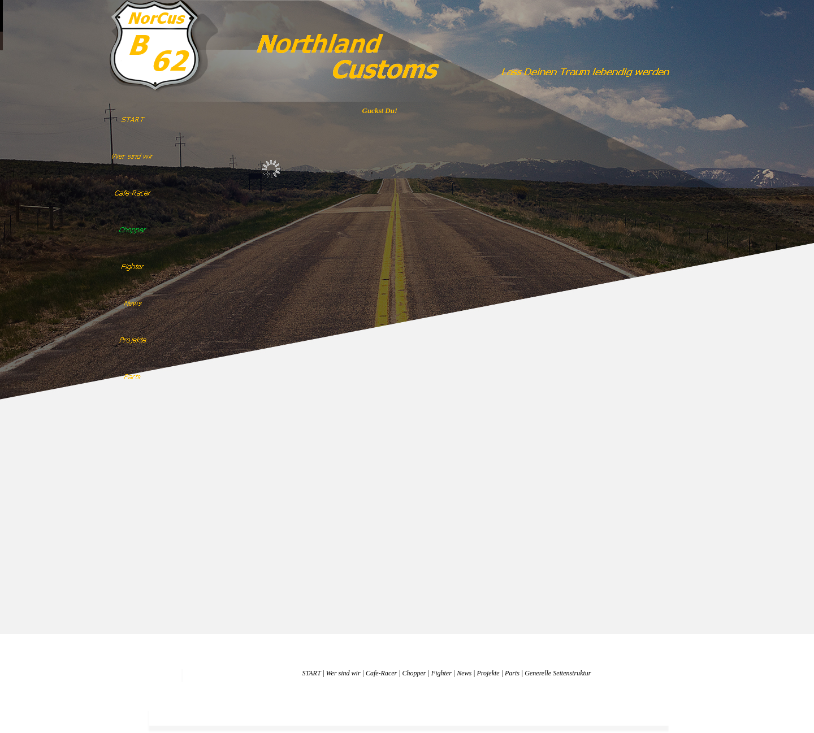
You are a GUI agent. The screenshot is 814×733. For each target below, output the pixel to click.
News (464, 673)
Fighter (441, 673)
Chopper (414, 673)
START (311, 673)
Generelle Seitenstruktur (558, 673)
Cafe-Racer (381, 673)
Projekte (488, 673)
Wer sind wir (343, 673)
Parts (512, 673)
